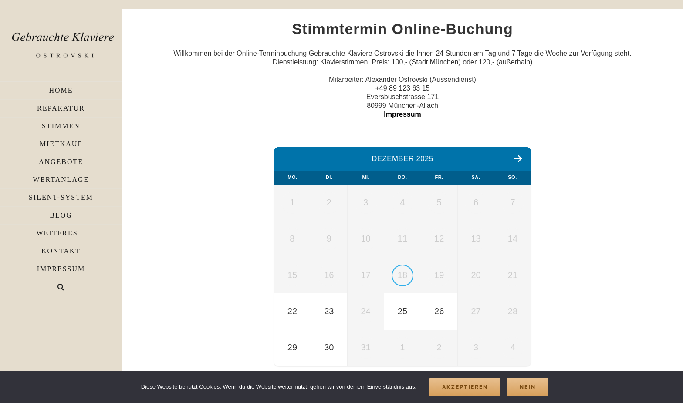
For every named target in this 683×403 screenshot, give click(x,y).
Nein (528, 387)
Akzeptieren (465, 387)
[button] (61, 287)
